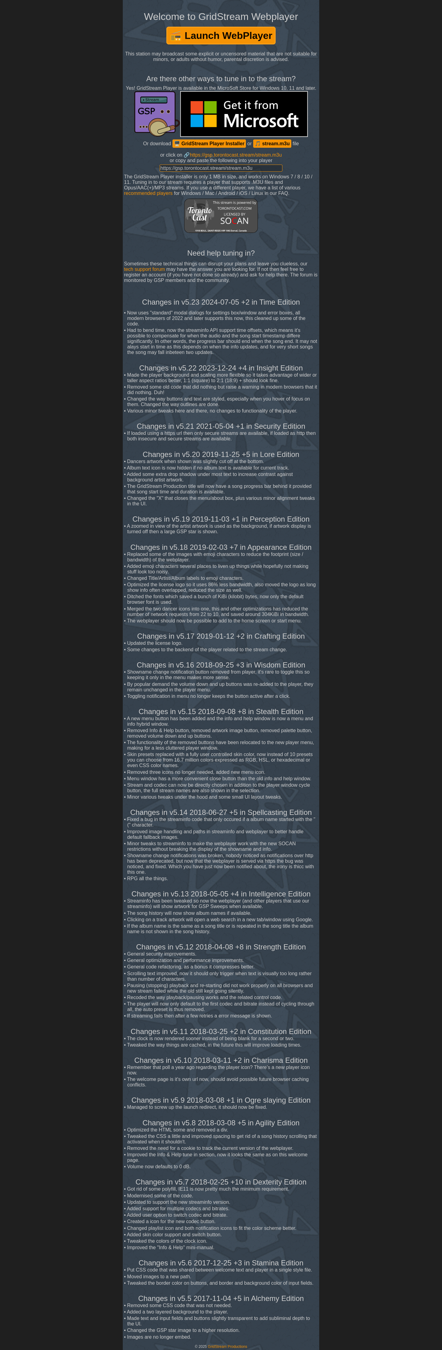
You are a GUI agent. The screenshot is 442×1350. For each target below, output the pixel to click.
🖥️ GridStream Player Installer (209, 143)
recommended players (148, 193)
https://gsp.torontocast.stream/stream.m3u (236, 155)
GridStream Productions (227, 1346)
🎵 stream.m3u (272, 143)
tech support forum (144, 269)
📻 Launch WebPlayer (221, 35)
